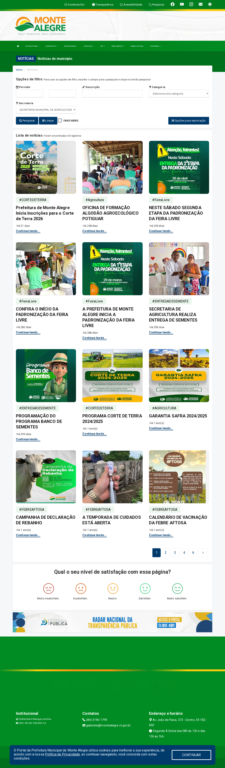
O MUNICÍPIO (51, 46)
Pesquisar (27, 120)
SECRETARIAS (70, 46)
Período (23, 87)
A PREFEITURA (32, 46)
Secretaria (24, 103)
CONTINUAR (191, 755)
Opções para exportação (189, 120)
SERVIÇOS (89, 46)
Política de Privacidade (62, 754)
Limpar (48, 120)
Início (19, 69)
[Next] (193, 552)
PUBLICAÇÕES (117, 46)
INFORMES (155, 46)
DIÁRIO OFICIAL (137, 46)
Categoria (157, 87)
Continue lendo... (28, 230)
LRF (102, 46)
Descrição (91, 87)
